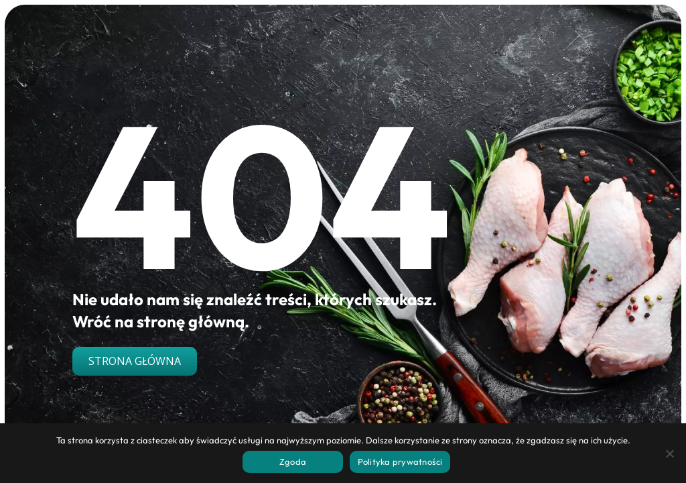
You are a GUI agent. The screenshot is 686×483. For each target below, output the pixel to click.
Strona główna (134, 361)
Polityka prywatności (400, 461)
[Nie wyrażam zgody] (669, 453)
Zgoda (292, 461)
